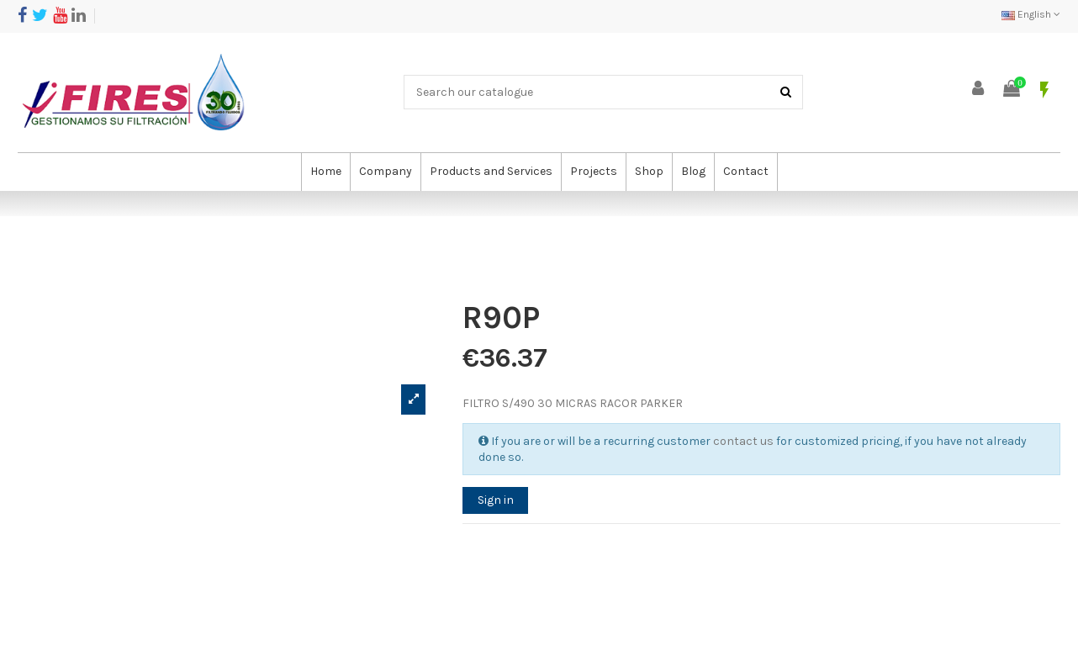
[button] (385, 172)
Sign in (496, 500)
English (1030, 14)
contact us (743, 441)
